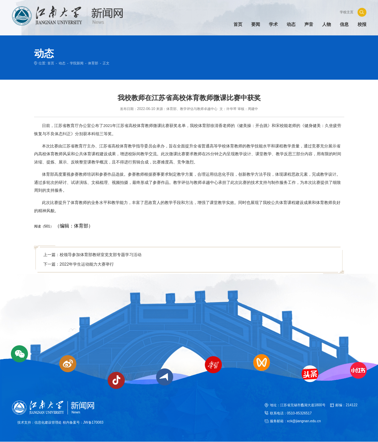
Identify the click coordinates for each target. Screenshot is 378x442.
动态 (62, 63)
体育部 (93, 63)
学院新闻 (77, 63)
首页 (50, 63)
